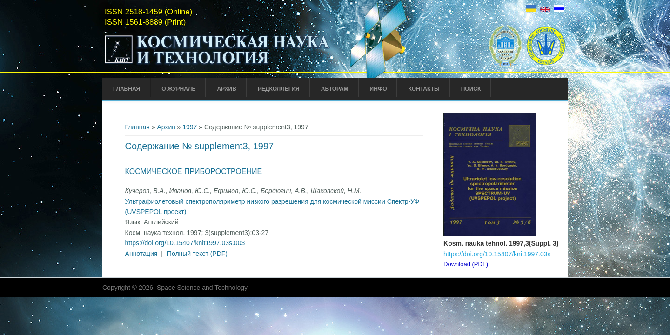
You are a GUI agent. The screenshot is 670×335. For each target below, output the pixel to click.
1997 (189, 127)
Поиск (471, 89)
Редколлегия (279, 89)
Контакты (423, 89)
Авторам (334, 89)
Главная (126, 89)
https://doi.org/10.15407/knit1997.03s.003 (185, 243)
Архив (226, 89)
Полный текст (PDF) (197, 253)
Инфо (378, 89)
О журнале (178, 89)
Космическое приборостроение (193, 171)
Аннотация (141, 253)
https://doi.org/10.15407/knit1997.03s (496, 254)
